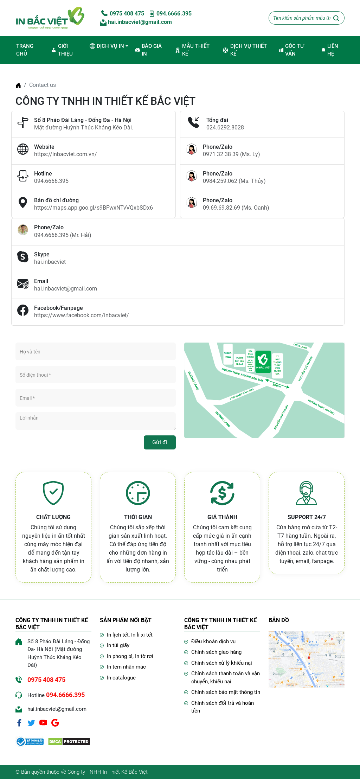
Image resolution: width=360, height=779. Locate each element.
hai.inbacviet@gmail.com (136, 22)
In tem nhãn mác (126, 667)
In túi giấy (118, 645)
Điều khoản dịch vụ (213, 641)
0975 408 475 (122, 13)
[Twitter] (31, 722)
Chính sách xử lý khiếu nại (221, 663)
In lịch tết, (119, 635)
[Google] (55, 722)
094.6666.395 (170, 13)
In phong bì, (121, 656)
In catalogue (121, 678)
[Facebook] (19, 722)
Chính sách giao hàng (216, 652)
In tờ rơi (144, 656)
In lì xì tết (142, 635)
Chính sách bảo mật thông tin (225, 692)
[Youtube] (43, 722)
